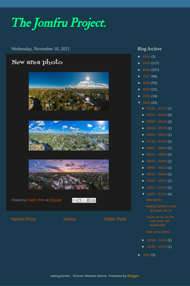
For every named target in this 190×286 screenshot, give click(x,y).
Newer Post (23, 219)
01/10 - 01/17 (157, 108)
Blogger (133, 276)
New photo (154, 200)
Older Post (115, 219)
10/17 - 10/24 (157, 187)
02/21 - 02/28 (157, 115)
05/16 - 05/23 (157, 128)
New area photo (158, 232)
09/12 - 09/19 (157, 174)
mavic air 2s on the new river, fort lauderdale (160, 221)
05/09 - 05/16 (157, 121)
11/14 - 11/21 (157, 240)
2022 (147, 255)
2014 (147, 56)
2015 (147, 63)
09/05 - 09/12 (157, 168)
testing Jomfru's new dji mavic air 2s (161, 208)
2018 (147, 83)
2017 (147, 76)
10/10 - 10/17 (157, 181)
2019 (147, 89)
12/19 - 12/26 (157, 246)
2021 (147, 102)
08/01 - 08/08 (157, 148)
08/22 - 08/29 (157, 154)
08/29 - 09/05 (157, 161)
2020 (147, 96)
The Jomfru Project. (58, 23)
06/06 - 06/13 (157, 134)
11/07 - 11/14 (157, 194)
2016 (147, 70)
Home (70, 219)
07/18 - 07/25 (157, 141)
